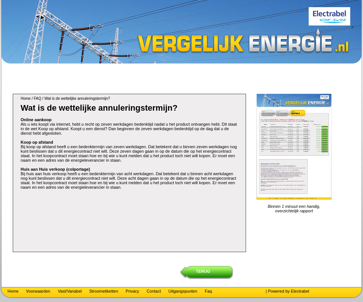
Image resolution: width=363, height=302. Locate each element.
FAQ (37, 98)
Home (26, 98)
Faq (208, 291)
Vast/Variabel (70, 291)
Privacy (132, 291)
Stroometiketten (103, 291)
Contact (154, 291)
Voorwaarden (38, 291)
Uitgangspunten (182, 291)
